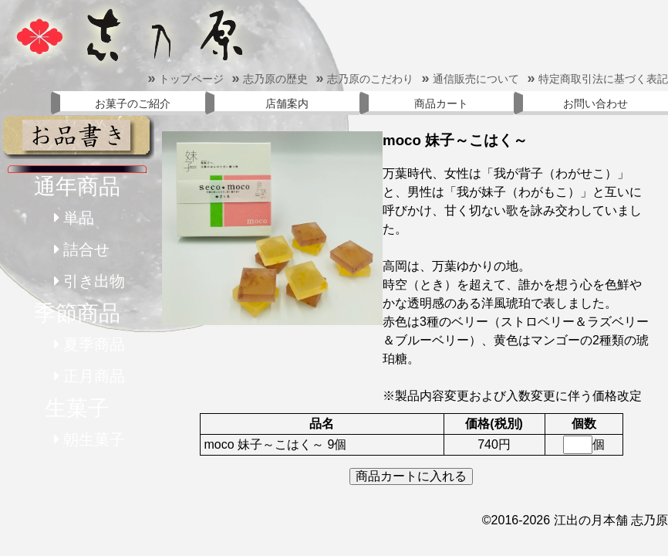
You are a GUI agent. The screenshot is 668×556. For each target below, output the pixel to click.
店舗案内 (287, 103)
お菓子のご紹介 (132, 103)
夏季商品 (94, 344)
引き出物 (94, 281)
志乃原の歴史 (269, 79)
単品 (78, 217)
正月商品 (94, 376)
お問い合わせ (595, 103)
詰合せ (86, 249)
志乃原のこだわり (364, 79)
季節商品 (77, 313)
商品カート (441, 103)
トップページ (185, 79)
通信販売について (470, 79)
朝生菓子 (94, 439)
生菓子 (77, 408)
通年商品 (77, 186)
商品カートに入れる (411, 476)
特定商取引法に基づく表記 (597, 79)
